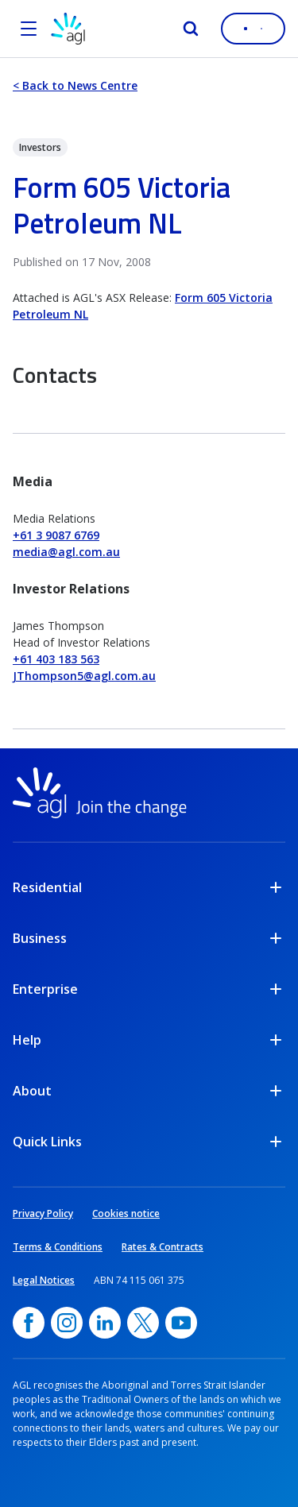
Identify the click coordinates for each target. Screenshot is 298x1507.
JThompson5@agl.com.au (84, 675)
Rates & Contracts (162, 1247)
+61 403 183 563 (56, 659)
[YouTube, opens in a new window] (181, 1323)
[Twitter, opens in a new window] (143, 1323)
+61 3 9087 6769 (56, 535)
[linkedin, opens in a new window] (105, 1323)
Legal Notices (44, 1280)
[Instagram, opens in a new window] (67, 1323)
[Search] (190, 28)
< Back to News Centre (75, 85)
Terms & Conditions (58, 1247)
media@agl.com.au (66, 551)
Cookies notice (126, 1213)
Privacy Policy (43, 1213)
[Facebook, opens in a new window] (29, 1323)
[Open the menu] (29, 28)
